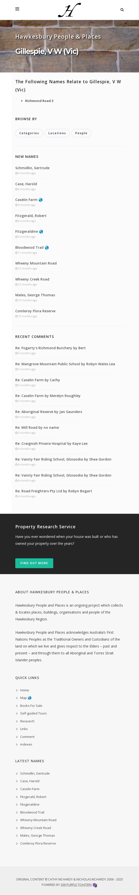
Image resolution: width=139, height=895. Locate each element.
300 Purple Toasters (76, 885)
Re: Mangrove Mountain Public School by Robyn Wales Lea (65, 364)
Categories (29, 133)
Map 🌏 (26, 698)
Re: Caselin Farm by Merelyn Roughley (48, 395)
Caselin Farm (29, 789)
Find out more (34, 563)
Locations (57, 133)
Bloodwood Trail (32, 812)
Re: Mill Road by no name (37, 427)
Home (24, 690)
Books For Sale (31, 705)
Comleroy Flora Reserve (35, 311)
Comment (27, 736)
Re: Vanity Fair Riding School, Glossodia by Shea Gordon (63, 459)
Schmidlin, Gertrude (32, 168)
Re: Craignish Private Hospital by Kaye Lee (51, 443)
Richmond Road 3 (39, 101)
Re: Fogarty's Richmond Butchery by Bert (50, 348)
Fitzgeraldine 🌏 (29, 231)
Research (27, 721)
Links (24, 729)
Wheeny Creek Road (32, 279)
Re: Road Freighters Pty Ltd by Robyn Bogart (53, 491)
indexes (26, 744)
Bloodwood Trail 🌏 (32, 247)
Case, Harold (26, 184)
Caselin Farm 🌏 (29, 199)
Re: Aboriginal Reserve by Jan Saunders (48, 411)
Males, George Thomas (35, 295)
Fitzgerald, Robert (31, 215)
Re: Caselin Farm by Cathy (37, 380)
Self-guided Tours (33, 713)
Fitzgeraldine (29, 804)
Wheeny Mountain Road (36, 263)
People (81, 133)
